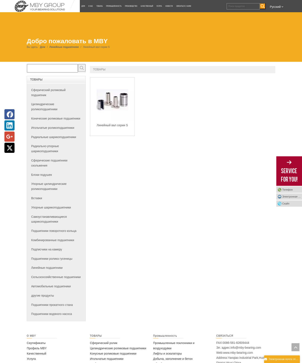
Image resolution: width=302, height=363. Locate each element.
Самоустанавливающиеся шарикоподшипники (49, 219)
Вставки (36, 198)
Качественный (36, 353)
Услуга (31, 358)
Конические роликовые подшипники (55, 118)
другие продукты (42, 295)
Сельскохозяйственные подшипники (56, 277)
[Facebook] (9, 114)
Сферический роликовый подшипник (48, 92)
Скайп (285, 203)
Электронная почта (292, 196)
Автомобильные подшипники (51, 286)
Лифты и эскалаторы (167, 353)
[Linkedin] (9, 125)
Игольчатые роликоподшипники (52, 127)
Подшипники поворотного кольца (53, 231)
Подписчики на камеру (46, 249)
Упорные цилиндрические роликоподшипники (49, 186)
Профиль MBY (37, 348)
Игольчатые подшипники (106, 358)
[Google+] (9, 137)
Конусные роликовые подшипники (113, 353)
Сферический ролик (103, 343)
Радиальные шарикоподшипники (53, 137)
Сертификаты (36, 343)
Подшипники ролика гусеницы (51, 258)
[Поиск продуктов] (243, 6)
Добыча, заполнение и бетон (172, 358)
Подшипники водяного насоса (51, 314)
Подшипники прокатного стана (52, 305)
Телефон (287, 189)
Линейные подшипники (47, 267)
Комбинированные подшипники (52, 240)
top (295, 347)
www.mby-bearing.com (238, 352)
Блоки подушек (41, 174)
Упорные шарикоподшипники (51, 207)
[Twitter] (9, 148)
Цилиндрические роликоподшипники (44, 106)
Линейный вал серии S (112, 125)
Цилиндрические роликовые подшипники (118, 348)
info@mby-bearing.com (246, 347)
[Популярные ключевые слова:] (263, 6)
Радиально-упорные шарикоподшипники (45, 148)
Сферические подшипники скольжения (49, 163)
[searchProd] (52, 68)
